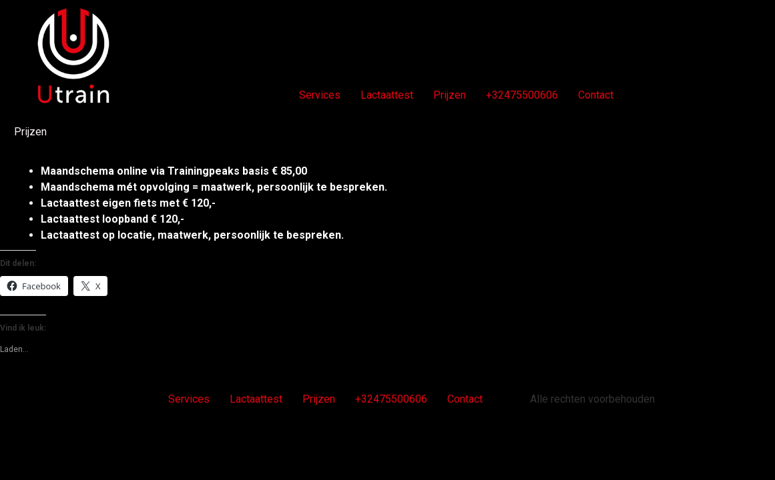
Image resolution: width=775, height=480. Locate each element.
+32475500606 (522, 95)
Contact (595, 95)
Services (319, 95)
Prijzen (449, 95)
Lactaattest (386, 95)
